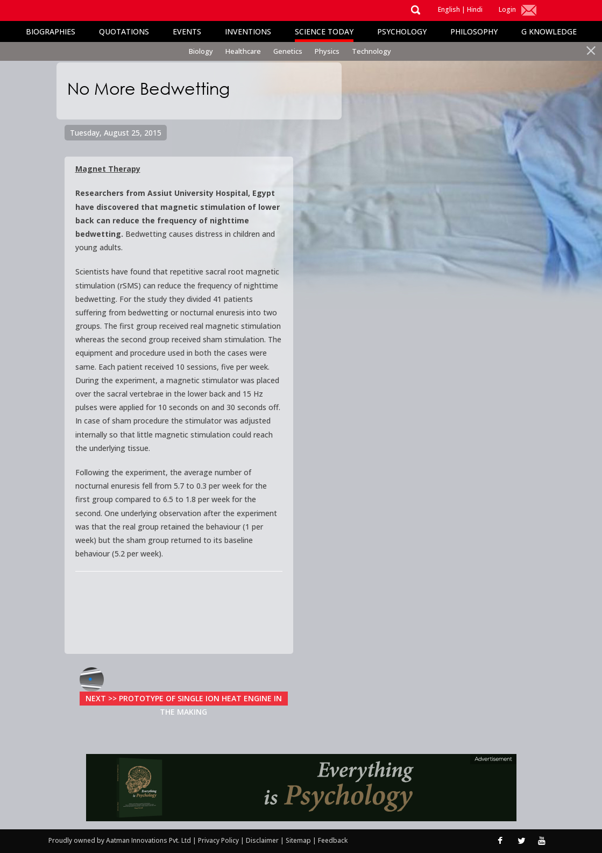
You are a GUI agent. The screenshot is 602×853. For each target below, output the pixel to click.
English (449, 9)
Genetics (287, 51)
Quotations (124, 31)
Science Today (324, 31)
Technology (371, 51)
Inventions (248, 31)
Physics (327, 51)
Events (187, 31)
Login (507, 9)
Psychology (402, 31)
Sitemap (299, 840)
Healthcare (243, 51)
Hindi (475, 9)
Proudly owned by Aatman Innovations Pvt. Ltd (119, 840)
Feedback (333, 840)
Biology (201, 51)
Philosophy (474, 31)
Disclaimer (262, 840)
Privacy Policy (219, 840)
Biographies (50, 31)
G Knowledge (549, 31)
